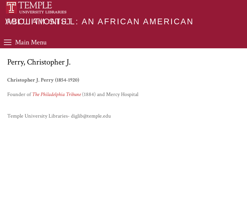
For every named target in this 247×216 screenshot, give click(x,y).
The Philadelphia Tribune (56, 94)
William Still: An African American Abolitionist (99, 21)
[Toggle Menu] (25, 42)
